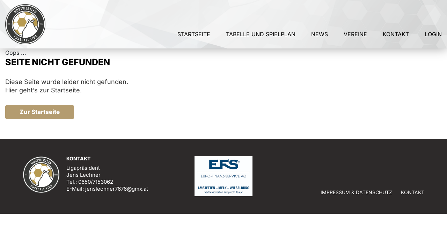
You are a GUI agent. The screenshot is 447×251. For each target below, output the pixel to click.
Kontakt (396, 34)
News (319, 34)
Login (433, 34)
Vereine (355, 34)
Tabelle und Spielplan (260, 34)
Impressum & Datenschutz (356, 192)
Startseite (193, 34)
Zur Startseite (40, 111)
